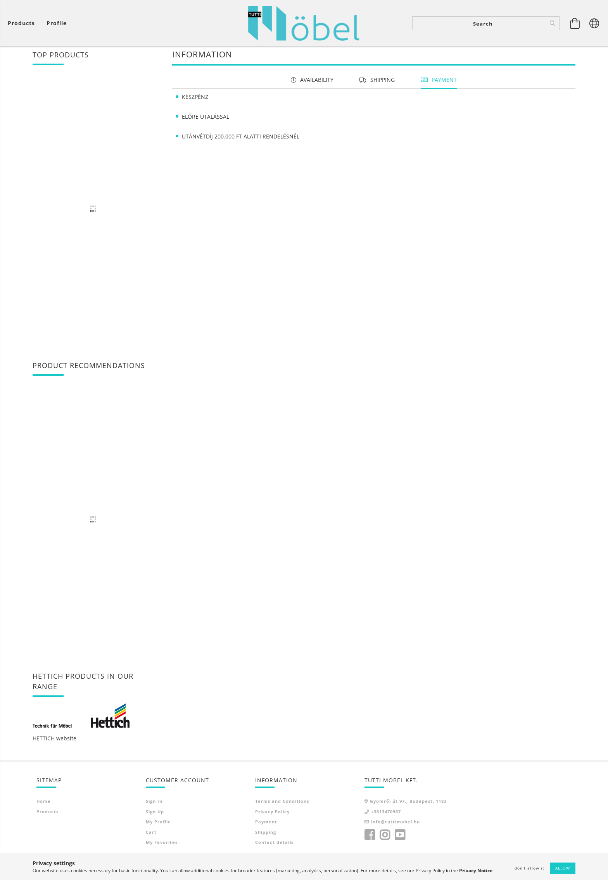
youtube (400, 838)
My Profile (158, 824)
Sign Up (155, 814)
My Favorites (162, 845)
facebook (369, 838)
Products (47, 814)
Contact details (274, 845)
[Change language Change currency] (594, 23)
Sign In (154, 804)
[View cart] (23, 23)
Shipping (265, 835)
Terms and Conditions (282, 804)
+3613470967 (386, 814)
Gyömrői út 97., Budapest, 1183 (408, 804)
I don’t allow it (527, 868)
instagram (385, 838)
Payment (266, 824)
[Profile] (57, 23)
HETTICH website (54, 741)
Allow (562, 868)
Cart (151, 835)
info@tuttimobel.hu (395, 824)
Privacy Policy (272, 814)
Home (43, 804)
